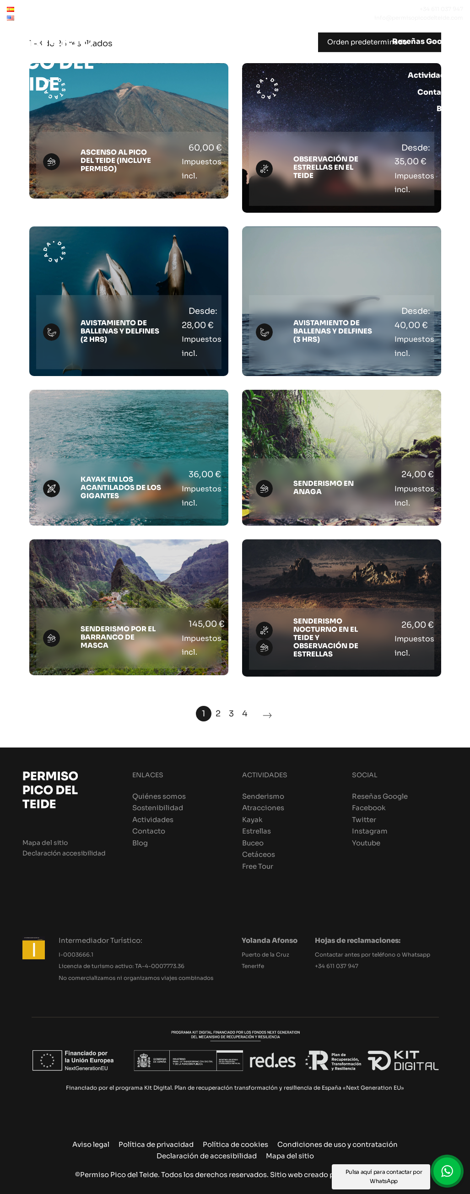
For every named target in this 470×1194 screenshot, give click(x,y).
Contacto (148, 831)
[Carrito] (454, 125)
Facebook (369, 807)
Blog (140, 843)
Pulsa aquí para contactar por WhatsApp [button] (384, 1176)
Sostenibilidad (157, 807)
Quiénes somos (159, 796)
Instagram (370, 831)
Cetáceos (258, 854)
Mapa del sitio (45, 843)
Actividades (152, 819)
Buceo (253, 843)
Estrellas (256, 831)
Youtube (366, 843)
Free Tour (257, 866)
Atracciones (263, 807)
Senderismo (263, 796)
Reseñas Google (380, 796)
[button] (447, 1171)
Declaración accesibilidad (64, 853)
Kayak (252, 819)
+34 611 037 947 (336, 966)
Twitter (364, 819)
